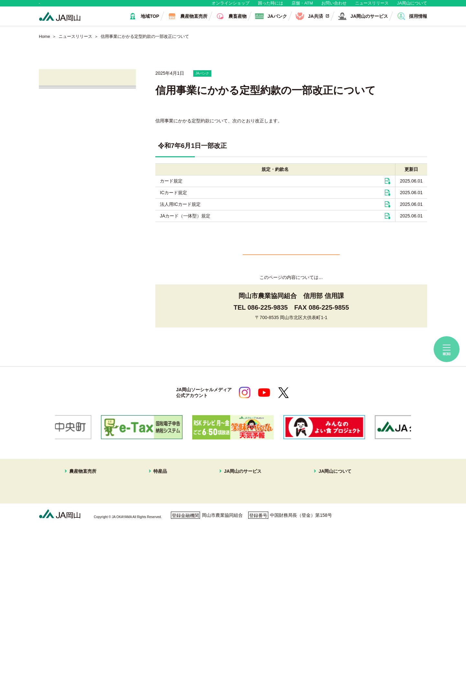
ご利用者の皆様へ (393, 526)
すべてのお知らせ (72, 113)
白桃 (157, 517)
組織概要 (307, 540)
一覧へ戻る (291, 269)
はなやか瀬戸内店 (81, 540)
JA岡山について (412, 6)
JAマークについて (316, 532)
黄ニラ (160, 586)
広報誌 (305, 563)
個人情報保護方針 (67, 666)
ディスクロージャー (318, 594)
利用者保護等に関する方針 (131, 666)
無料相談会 (65, 224)
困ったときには (390, 535)
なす (157, 578)
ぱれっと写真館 (314, 570)
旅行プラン (232, 540)
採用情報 (307, 555)
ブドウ (160, 524)
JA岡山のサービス (235, 508)
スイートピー (167, 532)
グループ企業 (311, 547)
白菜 (157, 617)
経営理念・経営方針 (318, 517)
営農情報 (62, 150)
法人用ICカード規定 (180, 211)
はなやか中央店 (79, 517)
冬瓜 (157, 609)
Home (44, 42)
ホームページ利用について (265, 666)
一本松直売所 (76, 547)
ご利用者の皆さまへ (75, 242)
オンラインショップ (231, 6)
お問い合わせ (334, 6)
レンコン (162, 601)
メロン (160, 540)
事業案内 (307, 524)
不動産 (228, 547)
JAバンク (63, 168)
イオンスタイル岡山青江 (88, 555)
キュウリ (162, 570)
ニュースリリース (372, 6)
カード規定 (171, 187)
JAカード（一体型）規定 (185, 222)
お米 (157, 640)
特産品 (155, 508)
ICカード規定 (173, 199)
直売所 (59, 131)
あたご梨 (162, 563)
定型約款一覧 (311, 601)
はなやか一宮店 (79, 532)
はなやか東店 (76, 524)
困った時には (270, 6)
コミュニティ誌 (314, 578)
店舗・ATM (302, 6)
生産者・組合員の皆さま (139, 6)
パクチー (162, 632)
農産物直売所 (72, 508)
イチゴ (160, 555)
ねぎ (157, 624)
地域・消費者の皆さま (71, 6)
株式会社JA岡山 (70, 205)
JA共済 (60, 187)
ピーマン (162, 594)
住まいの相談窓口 (239, 532)
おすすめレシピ (314, 586)
